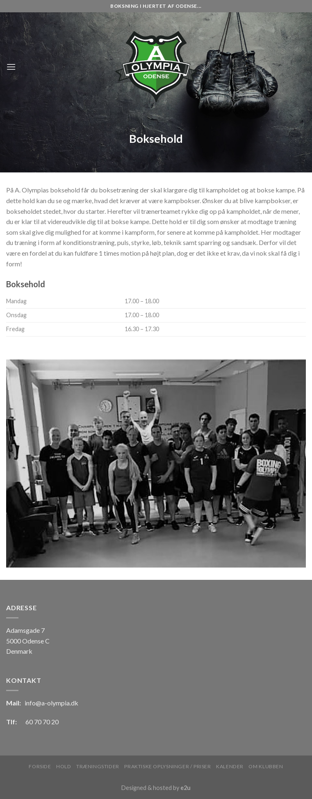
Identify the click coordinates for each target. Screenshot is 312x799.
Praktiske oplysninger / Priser (167, 766)
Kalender (230, 766)
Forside (40, 766)
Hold (63, 766)
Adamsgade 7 (25, 630)
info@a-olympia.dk (51, 703)
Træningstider (97, 766)
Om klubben (265, 766)
